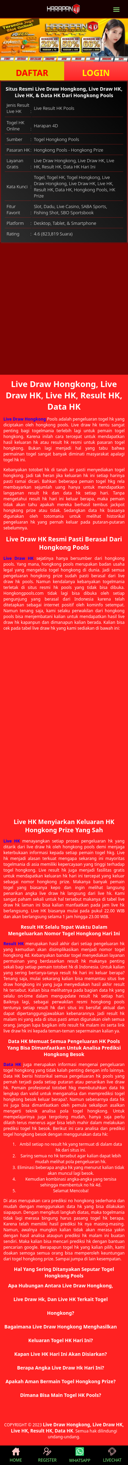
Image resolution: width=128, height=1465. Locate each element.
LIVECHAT (112, 1455)
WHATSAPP (79, 1455)
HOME (16, 1455)
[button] (64, 1299)
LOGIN (96, 72)
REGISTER (47, 1455)
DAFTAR (32, 72)
